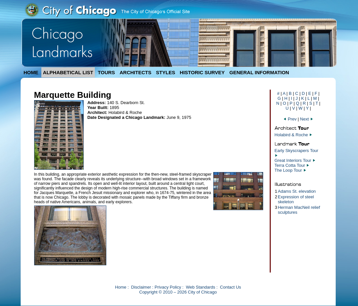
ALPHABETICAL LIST (68, 72)
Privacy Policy (168, 287)
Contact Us (230, 287)
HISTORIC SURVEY (202, 72)
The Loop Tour (288, 170)
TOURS (106, 72)
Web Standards (200, 287)
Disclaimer (141, 287)
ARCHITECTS (135, 72)
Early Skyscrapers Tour (296, 150)
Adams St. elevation (297, 191)
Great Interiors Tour (293, 160)
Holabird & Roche (291, 134)
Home (120, 287)
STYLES (165, 72)
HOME (31, 72)
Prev (290, 119)
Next (306, 119)
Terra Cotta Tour (290, 165)
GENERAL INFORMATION (259, 72)
